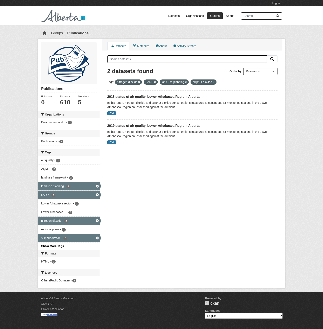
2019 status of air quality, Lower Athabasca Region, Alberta (153, 125)
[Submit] (277, 16)
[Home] (45, 33)
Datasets (174, 16)
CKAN (212, 303)
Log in (276, 3)
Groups (215, 16)
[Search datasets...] (261, 16)
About (230, 16)
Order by (235, 71)
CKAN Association (52, 309)
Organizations (195, 16)
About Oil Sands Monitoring (58, 298)
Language (212, 310)
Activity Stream (184, 46)
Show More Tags (52, 246)
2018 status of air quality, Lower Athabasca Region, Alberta (153, 96)
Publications (78, 33)
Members (141, 46)
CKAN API (47, 303)
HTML (112, 113)
